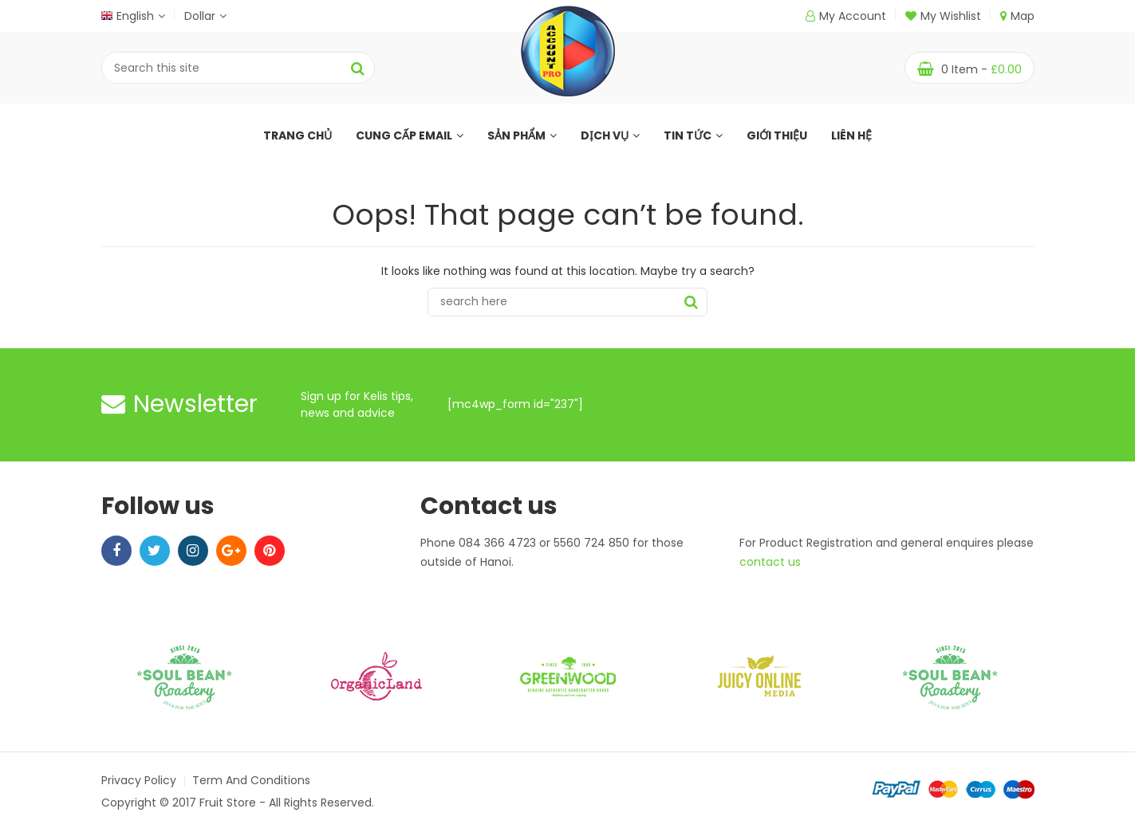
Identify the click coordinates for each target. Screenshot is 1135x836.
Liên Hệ (851, 135)
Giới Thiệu (777, 135)
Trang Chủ (297, 135)
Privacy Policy (138, 780)
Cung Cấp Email (409, 135)
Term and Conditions (251, 780)
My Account (852, 16)
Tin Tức (693, 135)
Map (1017, 16)
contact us (770, 562)
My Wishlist (943, 16)
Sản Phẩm (522, 135)
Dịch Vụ (610, 135)
